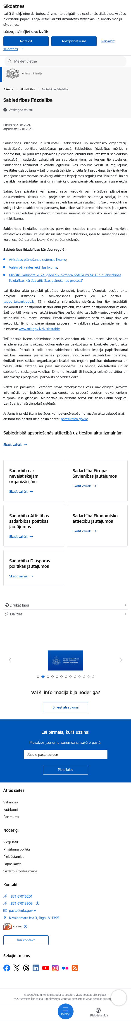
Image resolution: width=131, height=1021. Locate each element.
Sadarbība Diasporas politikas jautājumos (29, 563)
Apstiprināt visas (74, 41)
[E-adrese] (12, 926)
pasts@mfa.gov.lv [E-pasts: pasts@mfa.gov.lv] (22, 910)
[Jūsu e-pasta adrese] (65, 754)
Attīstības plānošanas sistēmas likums (37, 259)
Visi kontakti (26, 940)
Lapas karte (12, 864)
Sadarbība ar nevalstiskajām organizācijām (23, 476)
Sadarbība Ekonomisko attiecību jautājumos (95, 518)
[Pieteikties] (65, 770)
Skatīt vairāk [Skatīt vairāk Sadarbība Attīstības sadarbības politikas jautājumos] (18, 536)
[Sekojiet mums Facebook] (6, 968)
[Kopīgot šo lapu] (65, 614)
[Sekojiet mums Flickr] (65, 967)
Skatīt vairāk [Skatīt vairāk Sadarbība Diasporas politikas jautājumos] (18, 576)
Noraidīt (26, 41)
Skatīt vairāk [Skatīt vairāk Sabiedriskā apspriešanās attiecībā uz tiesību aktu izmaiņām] (12, 444)
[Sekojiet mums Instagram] (55, 968)
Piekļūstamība (13, 856)
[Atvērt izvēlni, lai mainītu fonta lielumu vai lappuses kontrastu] (98, 1013)
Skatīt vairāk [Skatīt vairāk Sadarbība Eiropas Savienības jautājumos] (82, 486)
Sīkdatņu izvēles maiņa (20, 871)
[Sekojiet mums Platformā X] (16, 968)
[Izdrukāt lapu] (65, 605)
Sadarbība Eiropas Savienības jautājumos (95, 473)
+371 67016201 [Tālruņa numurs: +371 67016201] (21, 896)
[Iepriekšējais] (10, 660)
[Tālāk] (121, 660)
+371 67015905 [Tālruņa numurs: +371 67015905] (21, 903)
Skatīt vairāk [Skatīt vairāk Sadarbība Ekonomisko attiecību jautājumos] (82, 531)
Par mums (11, 817)
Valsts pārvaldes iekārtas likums (33, 267)
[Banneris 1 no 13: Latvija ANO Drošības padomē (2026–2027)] (66, 660)
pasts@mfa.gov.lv (74, 419)
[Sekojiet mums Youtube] (45, 967)
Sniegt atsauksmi (66, 707)
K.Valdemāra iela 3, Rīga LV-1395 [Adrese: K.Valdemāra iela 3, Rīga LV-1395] (34, 918)
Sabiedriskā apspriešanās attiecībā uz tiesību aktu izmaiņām (63, 433)
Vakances (10, 802)
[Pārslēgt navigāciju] (66, 1011)
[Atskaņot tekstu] (21, 109)
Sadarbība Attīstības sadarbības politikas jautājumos (29, 521)
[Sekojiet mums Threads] (26, 968)
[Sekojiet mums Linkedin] (36, 968)
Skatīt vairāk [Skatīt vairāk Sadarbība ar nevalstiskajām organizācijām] (18, 491)
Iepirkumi (10, 809)
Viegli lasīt (10, 842)
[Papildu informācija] (37, 903)
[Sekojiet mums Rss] (74, 968)
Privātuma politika (17, 849)
